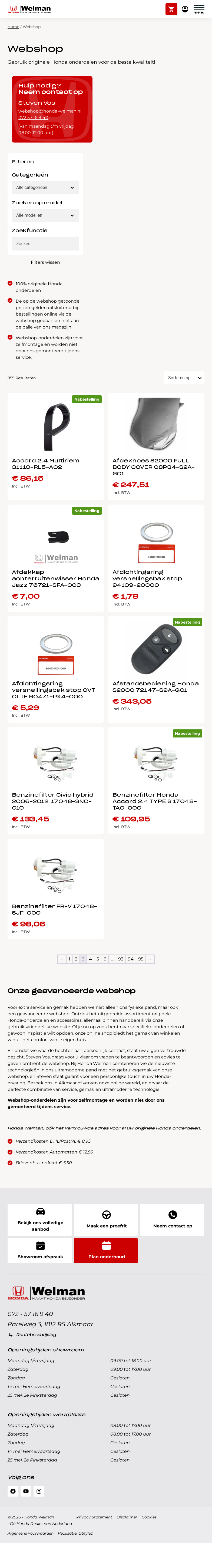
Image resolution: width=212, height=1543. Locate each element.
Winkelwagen (171, 6)
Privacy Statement (94, 1517)
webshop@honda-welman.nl (49, 111)
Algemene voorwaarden (31, 1533)
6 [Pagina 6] (105, 959)
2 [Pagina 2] (76, 959)
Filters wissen (45, 262)
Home (13, 26)
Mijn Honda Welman (185, 9)
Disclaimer (127, 1517)
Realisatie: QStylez (75, 1533)
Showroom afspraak (40, 1250)
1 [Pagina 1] (69, 959)
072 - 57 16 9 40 (30, 1314)
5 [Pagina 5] (98, 959)
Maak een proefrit (107, 1219)
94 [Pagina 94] (131, 959)
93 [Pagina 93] (120, 959)
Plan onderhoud (106, 1250)
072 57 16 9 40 (33, 117)
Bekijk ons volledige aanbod (40, 1219)
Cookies (149, 1517)
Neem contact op (172, 1219)
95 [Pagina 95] (140, 959)
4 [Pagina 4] (90, 959)
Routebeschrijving (36, 1334)
